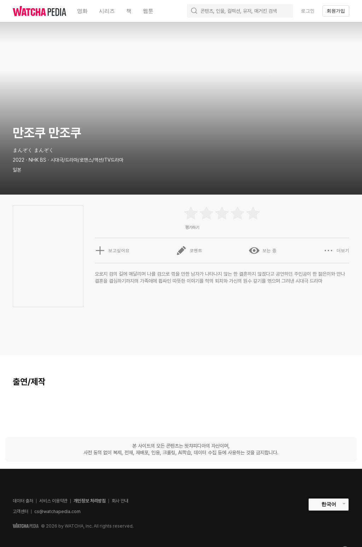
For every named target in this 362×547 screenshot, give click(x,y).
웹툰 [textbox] (148, 11)
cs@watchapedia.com (57, 511)
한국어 (328, 504)
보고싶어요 (112, 250)
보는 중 (262, 250)
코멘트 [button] (189, 250)
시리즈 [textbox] (107, 11)
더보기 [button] (336, 250)
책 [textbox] (129, 11)
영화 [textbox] (82, 11)
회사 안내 (120, 500)
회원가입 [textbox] (336, 10)
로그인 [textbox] (308, 10)
